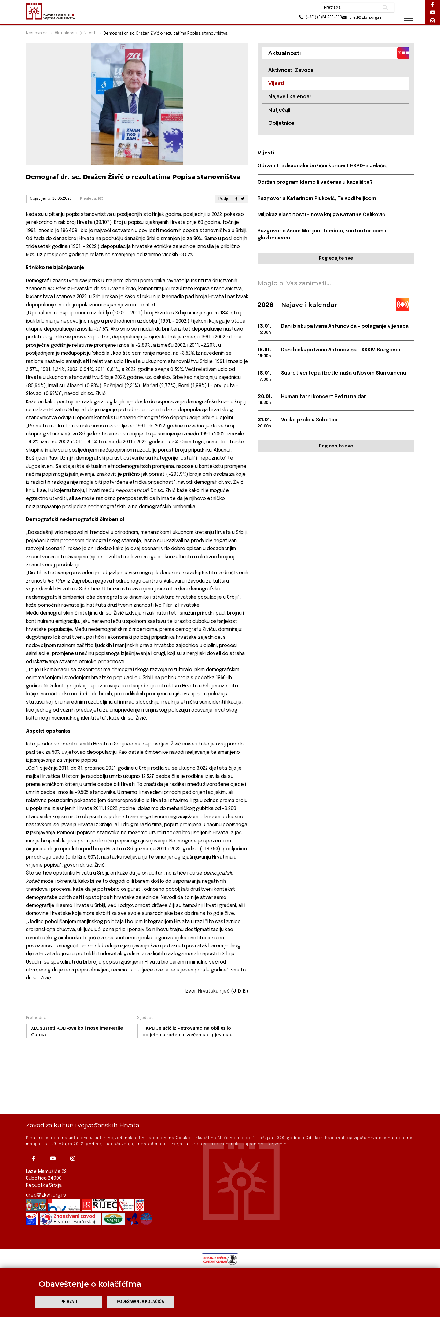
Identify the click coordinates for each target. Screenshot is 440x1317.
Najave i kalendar (290, 97)
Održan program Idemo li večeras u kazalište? (315, 182)
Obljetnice (281, 123)
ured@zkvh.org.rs (46, 1195)
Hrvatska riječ (214, 991)
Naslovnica (37, 33)
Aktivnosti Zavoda (291, 70)
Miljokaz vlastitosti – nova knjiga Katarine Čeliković (321, 215)
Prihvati (69, 1302)
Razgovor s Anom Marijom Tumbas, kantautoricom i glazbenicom (322, 235)
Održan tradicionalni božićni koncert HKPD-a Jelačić (323, 166)
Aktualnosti (66, 33)
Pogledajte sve (336, 259)
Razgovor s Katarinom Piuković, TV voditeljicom (317, 199)
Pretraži (382, 7)
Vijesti (90, 33)
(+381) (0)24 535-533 (312, 18)
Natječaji (279, 110)
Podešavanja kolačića (140, 1302)
